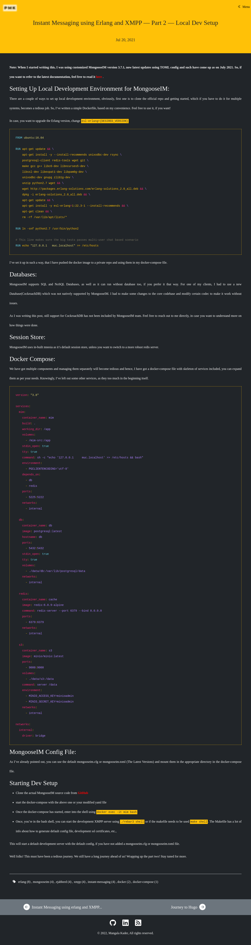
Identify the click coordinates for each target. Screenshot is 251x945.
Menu (244, 6)
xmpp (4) (79, 881)
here (99, 76)
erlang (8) (24, 881)
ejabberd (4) (63, 881)
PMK (10, 8)
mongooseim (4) (43, 881)
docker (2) (123, 881)
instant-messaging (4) (101, 881)
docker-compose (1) (145, 881)
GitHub (83, 793)
